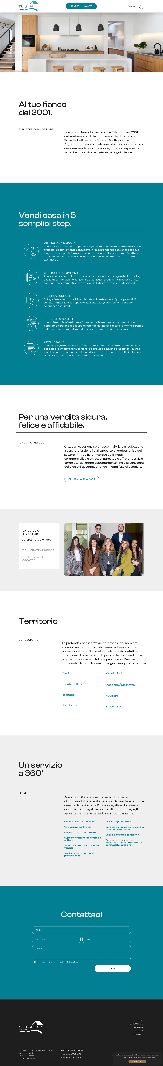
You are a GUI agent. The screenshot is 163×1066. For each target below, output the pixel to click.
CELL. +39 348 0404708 (32, 558)
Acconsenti (137, 1062)
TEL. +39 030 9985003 (38, 550)
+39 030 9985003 (71, 1053)
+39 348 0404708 (71, 1057)
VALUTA (88, 6)
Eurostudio (136, 1024)
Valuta (139, 1031)
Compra (138, 1027)
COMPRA (74, 6)
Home (140, 1020)
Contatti (137, 1034)
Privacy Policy (73, 962)
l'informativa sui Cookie (147, 1057)
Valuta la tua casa (81, 479)
